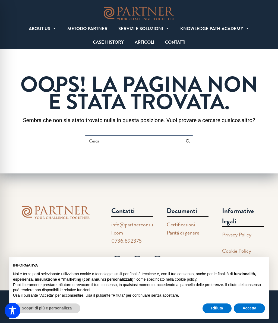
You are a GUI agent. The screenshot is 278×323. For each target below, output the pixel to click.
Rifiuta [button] (217, 308)
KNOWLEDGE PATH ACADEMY (214, 28)
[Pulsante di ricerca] (187, 140)
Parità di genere (183, 233)
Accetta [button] (249, 308)
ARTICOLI (144, 42)
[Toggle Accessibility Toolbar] (12, 310)
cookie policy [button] (185, 279)
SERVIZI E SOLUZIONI (143, 28)
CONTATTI (175, 42)
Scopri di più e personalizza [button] (47, 308)
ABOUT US (42, 28)
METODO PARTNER (87, 28)
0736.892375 (126, 241)
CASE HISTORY (108, 42)
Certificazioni (181, 225)
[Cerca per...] (133, 140)
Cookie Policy (236, 251)
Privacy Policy (236, 235)
